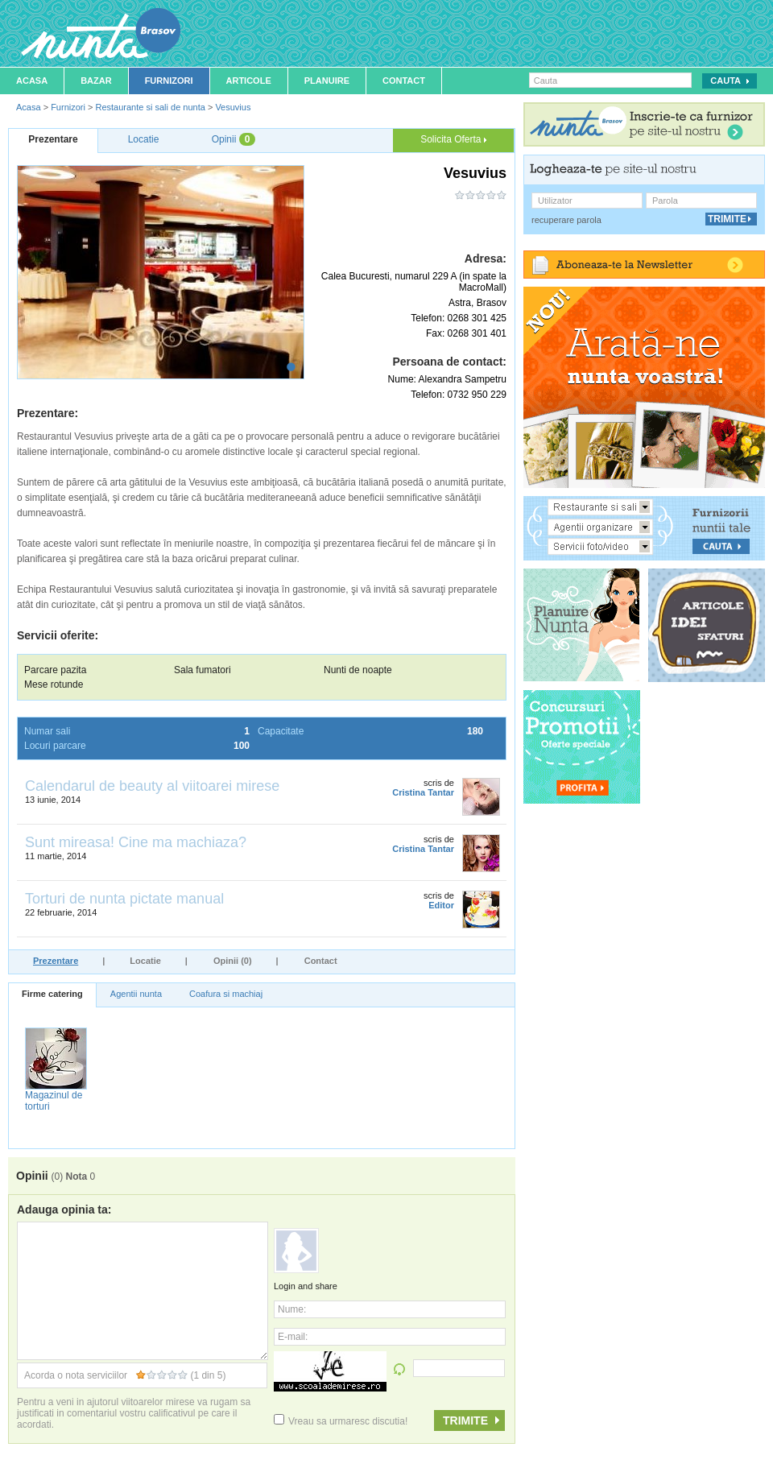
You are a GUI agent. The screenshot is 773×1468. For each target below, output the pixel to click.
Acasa (32, 80)
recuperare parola (566, 220)
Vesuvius (232, 107)
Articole (248, 80)
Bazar (96, 80)
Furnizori (169, 80)
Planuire (326, 80)
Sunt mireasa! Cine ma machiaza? (135, 842)
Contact (403, 80)
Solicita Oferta (453, 139)
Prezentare (55, 961)
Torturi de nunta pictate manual (124, 899)
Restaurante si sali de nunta (150, 107)
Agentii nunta (136, 994)
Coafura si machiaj (225, 994)
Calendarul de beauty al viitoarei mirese (152, 786)
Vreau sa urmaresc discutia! (340, 1421)
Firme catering (52, 994)
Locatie (145, 961)
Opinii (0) (232, 961)
